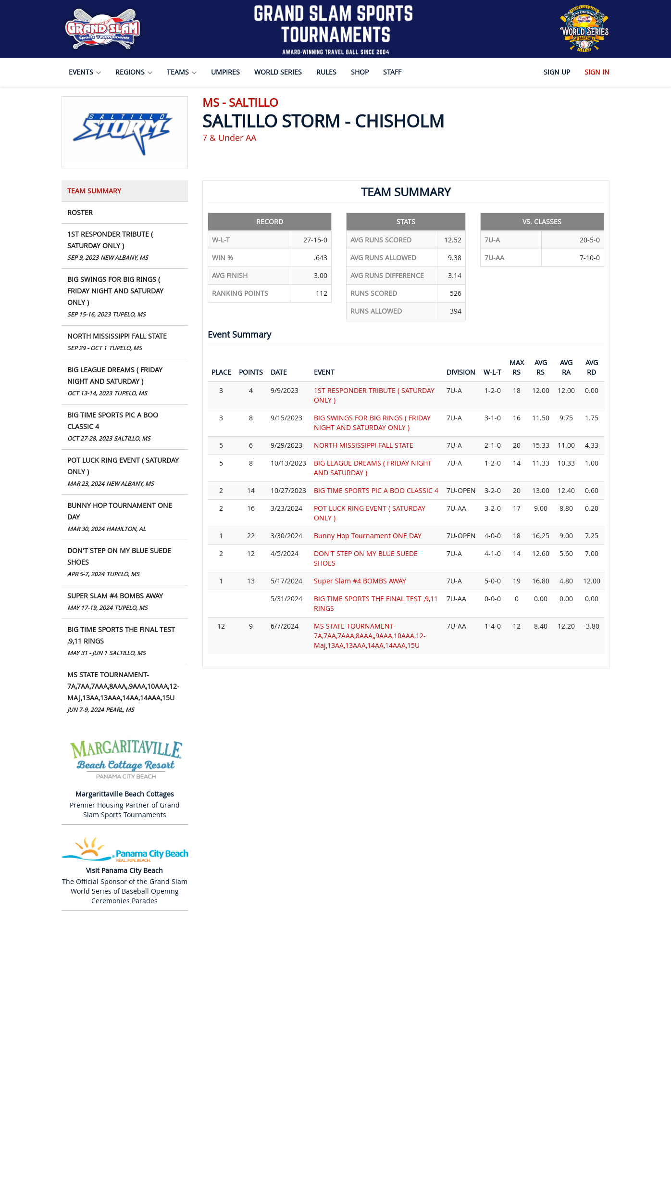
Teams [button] (182, 71)
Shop (360, 71)
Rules (326, 71)
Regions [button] (133, 71)
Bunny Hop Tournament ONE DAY (124, 518)
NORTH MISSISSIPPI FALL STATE (124, 342)
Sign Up (557, 71)
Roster (80, 212)
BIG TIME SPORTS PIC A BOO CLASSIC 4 (124, 427)
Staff (392, 71)
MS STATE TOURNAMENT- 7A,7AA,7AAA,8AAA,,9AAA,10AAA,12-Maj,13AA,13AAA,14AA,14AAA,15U (124, 693)
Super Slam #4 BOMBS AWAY (124, 602)
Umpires (225, 71)
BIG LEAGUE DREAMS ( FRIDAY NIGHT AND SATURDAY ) (124, 382)
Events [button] (85, 71)
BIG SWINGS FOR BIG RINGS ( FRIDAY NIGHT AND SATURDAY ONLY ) (124, 297)
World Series (278, 71)
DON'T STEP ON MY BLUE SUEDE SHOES (124, 563)
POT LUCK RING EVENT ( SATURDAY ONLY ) (124, 472)
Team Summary (94, 190)
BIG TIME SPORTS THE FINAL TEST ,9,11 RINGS (124, 642)
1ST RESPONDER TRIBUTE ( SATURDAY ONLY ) (124, 246)
